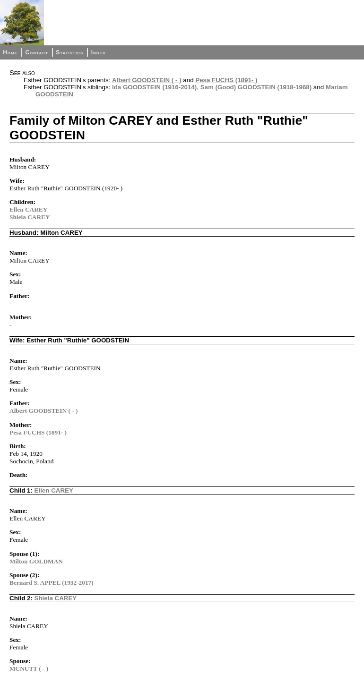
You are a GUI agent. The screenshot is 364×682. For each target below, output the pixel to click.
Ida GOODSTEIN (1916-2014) (154, 87)
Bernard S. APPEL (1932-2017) (51, 582)
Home (10, 52)
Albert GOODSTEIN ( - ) (147, 80)
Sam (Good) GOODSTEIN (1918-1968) (256, 87)
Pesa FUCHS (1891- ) (226, 80)
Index (98, 52)
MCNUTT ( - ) (28, 668)
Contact (36, 52)
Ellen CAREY (28, 209)
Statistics (69, 52)
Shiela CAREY (29, 217)
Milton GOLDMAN (36, 561)
